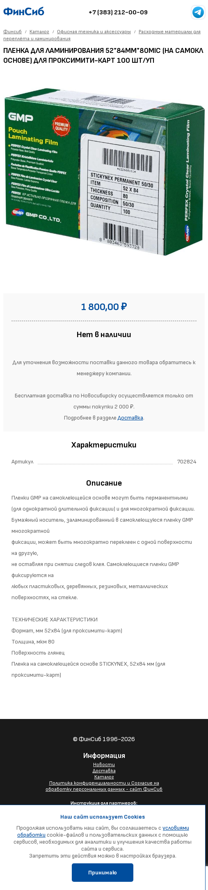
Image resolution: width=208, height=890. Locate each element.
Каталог (104, 777)
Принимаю (102, 872)
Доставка (130, 417)
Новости (104, 765)
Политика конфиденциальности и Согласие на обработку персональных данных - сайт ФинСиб (104, 786)
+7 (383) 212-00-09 (118, 12)
